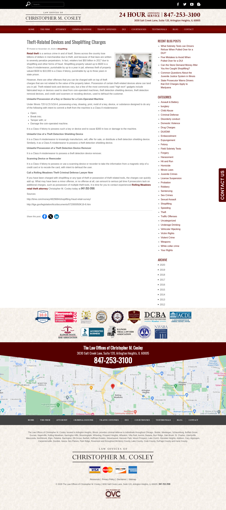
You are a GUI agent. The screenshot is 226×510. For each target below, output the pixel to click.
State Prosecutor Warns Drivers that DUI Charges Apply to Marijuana (177, 84)
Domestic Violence (170, 123)
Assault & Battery (170, 102)
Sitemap (132, 479)
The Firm (45, 29)
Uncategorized (168, 220)
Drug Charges (168, 127)
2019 (161, 269)
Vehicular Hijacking (170, 229)
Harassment (167, 157)
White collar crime (170, 246)
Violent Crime (168, 237)
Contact (189, 29)
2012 (161, 304)
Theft (163, 212)
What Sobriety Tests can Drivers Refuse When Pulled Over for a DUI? (177, 49)
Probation (166, 182)
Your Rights (167, 250)
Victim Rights (167, 233)
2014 (161, 294)
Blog (175, 29)
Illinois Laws (167, 170)
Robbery (165, 187)
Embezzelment (168, 136)
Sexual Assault (168, 199)
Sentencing (166, 191)
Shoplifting (62, 49)
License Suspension (171, 178)
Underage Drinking (170, 225)
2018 (161, 274)
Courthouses (138, 29)
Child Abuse (167, 110)
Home (31, 29)
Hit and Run (167, 161)
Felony (164, 144)
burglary (165, 106)
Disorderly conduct (170, 119)
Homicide (166, 165)
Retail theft (33, 53)
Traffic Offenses (106, 29)
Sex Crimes (167, 195)
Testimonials (159, 29)
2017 (161, 279)
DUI (124, 29)
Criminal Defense (82, 29)
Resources (95, 479)
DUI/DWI (165, 131)
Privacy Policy (108, 479)
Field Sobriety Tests (171, 148)
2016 (161, 284)
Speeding (166, 208)
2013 (161, 299)
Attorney (60, 29)
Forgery (165, 153)
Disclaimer (121, 479)
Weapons (166, 242)
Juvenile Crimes (169, 174)
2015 (161, 289)
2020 (161, 265)
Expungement (168, 140)
